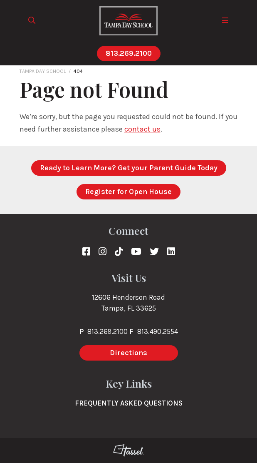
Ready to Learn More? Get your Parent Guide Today (128, 167)
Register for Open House (128, 191)
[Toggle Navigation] (225, 21)
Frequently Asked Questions (129, 403)
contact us (142, 129)
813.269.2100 (129, 53)
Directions (128, 352)
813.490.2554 (157, 331)
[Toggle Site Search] (32, 21)
